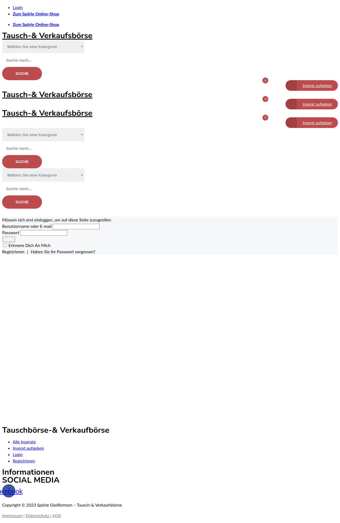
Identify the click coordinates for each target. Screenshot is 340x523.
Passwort (11, 232)
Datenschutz (38, 515)
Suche (21, 73)
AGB (56, 515)
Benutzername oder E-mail (27, 226)
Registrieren (13, 251)
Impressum (12, 515)
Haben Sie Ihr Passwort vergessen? (63, 251)
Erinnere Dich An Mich (29, 245)
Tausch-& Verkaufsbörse (47, 35)
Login (8, 239)
